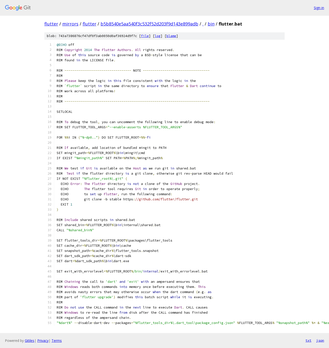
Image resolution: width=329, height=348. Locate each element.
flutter (51, 24)
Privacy (43, 340)
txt (308, 340)
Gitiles (29, 340)
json (320, 340)
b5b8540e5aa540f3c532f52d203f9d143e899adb (149, 24)
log (158, 36)
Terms (56, 340)
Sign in (319, 7)
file (145, 36)
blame (171, 36)
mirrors (70, 24)
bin (211, 24)
